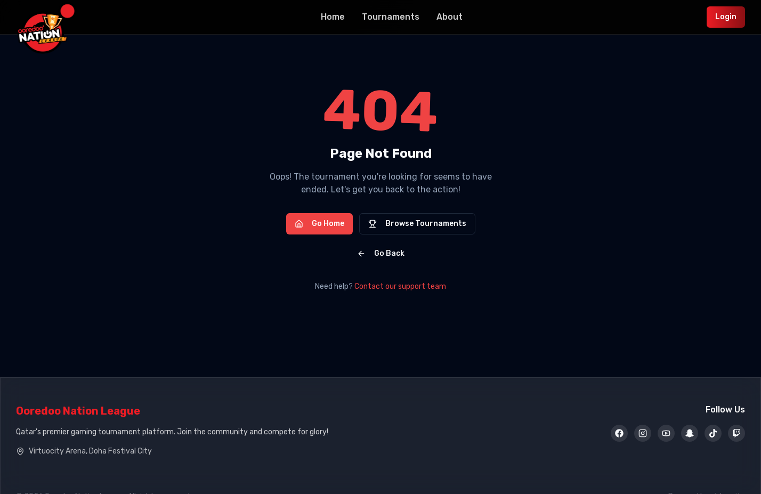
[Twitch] (736, 433)
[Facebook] (619, 433)
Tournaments (390, 17)
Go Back (380, 253)
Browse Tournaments (417, 223)
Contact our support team (400, 286)
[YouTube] (666, 433)
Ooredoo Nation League (78, 410)
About (449, 17)
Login (725, 16)
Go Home (319, 223)
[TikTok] (713, 433)
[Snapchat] (689, 433)
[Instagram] (642, 433)
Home (333, 17)
